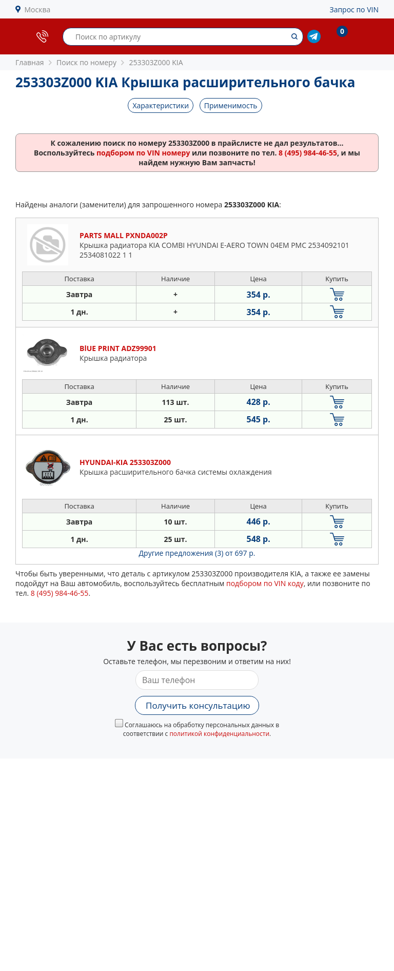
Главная (29, 62)
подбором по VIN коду (265, 583)
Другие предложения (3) (197, 553)
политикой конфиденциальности (219, 733)
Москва (38, 9)
